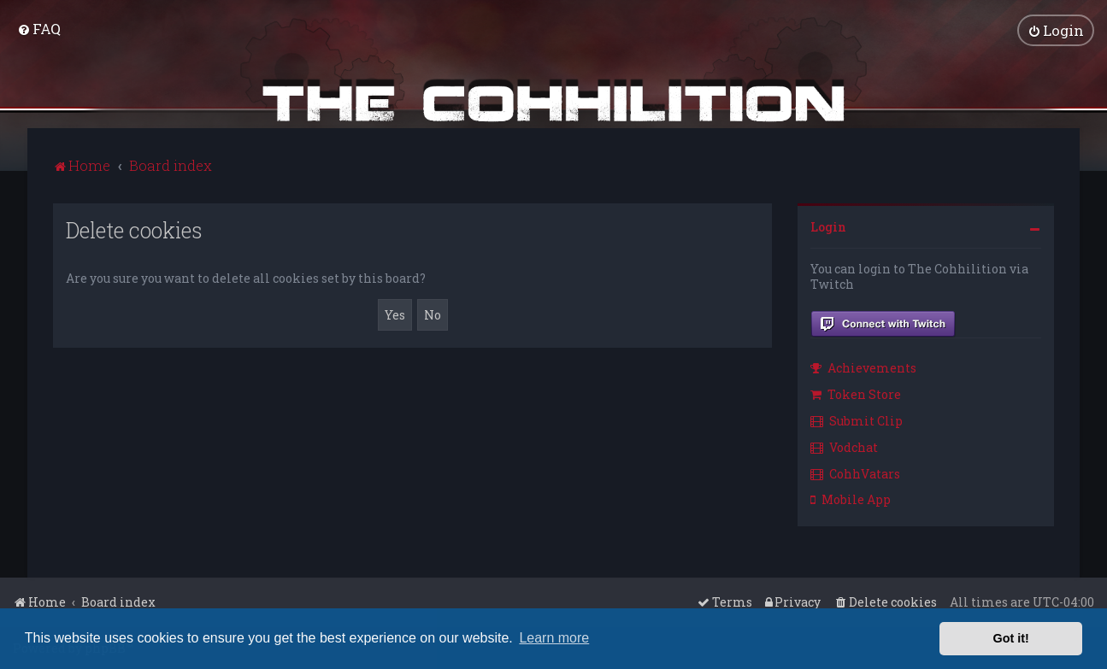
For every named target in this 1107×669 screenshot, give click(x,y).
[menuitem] (39, 29)
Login (828, 226)
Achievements (863, 368)
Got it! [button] (1011, 638)
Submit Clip (856, 420)
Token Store (855, 393)
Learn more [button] (554, 638)
